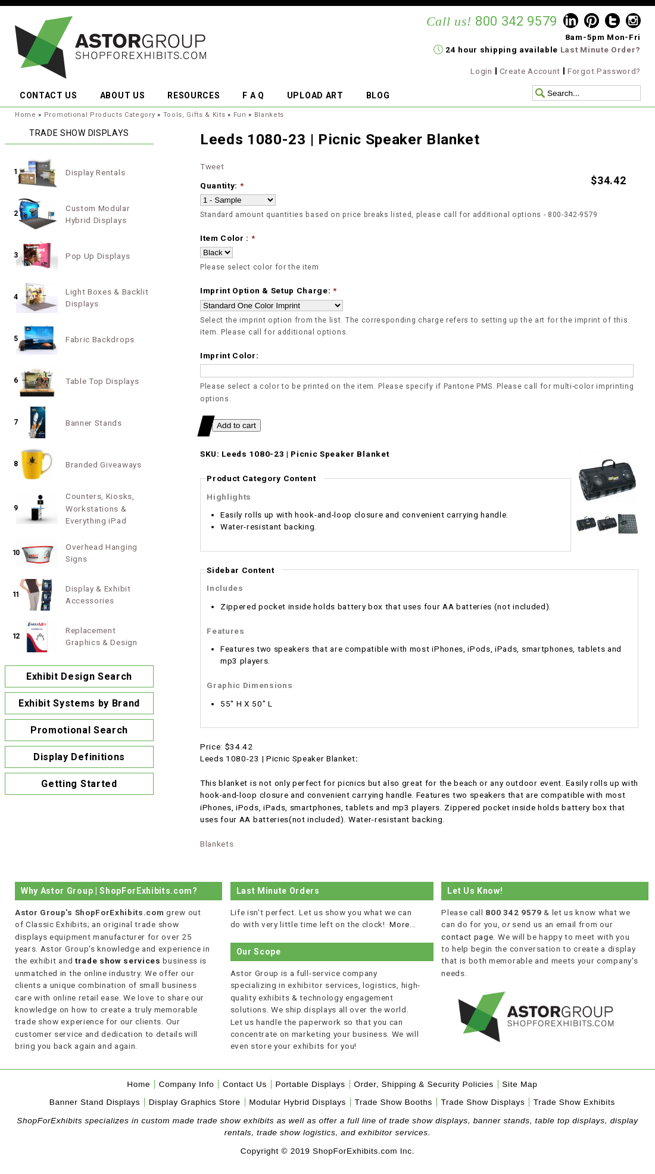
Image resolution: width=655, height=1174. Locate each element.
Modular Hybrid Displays (297, 1102)
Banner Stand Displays (95, 1102)
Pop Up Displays (98, 256)
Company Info (186, 1084)
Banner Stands (94, 423)
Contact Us (245, 1084)
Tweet (212, 166)
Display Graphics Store (195, 1102)
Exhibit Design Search (79, 676)
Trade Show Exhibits (574, 1102)
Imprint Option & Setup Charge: (268, 290)
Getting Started (79, 783)
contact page (467, 936)
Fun (240, 115)
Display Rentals (95, 172)
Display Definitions (79, 757)
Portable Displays (310, 1084)
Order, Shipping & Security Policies (424, 1084)
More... (402, 924)
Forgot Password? (604, 71)
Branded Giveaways (104, 464)
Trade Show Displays (483, 1102)
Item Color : (227, 238)
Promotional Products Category (99, 115)
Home (25, 115)
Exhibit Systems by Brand (79, 703)
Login (481, 71)
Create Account (530, 71)
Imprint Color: (229, 355)
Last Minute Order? (600, 49)
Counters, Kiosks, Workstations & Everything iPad (100, 508)
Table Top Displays (102, 381)
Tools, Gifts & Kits (194, 115)
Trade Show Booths (393, 1102)
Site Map (519, 1084)
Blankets (269, 115)
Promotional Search (79, 730)
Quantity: (222, 185)
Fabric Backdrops (100, 339)
